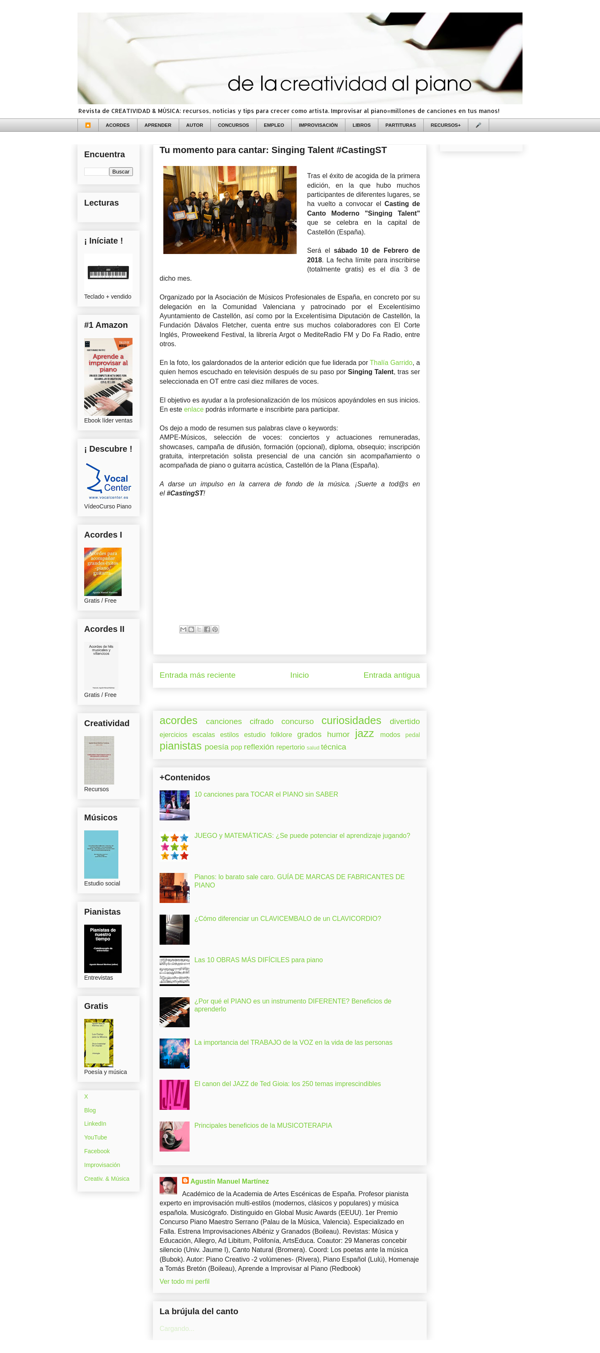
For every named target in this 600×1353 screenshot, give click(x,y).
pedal (412, 735)
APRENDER (158, 125)
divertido (405, 721)
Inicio (299, 675)
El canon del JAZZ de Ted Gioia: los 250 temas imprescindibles (287, 1083)
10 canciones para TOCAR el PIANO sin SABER (266, 794)
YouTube (95, 1137)
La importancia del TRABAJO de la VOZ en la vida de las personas (293, 1042)
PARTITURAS (400, 125)
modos (390, 734)
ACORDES (118, 125)
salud (313, 747)
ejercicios (174, 734)
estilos (229, 734)
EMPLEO (274, 125)
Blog (90, 1110)
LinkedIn (95, 1123)
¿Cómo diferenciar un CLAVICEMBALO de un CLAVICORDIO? (287, 918)
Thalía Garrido (391, 362)
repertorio (290, 747)
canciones (224, 721)
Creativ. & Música (107, 1178)
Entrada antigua (392, 675)
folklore (281, 734)
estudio (255, 734)
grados (309, 734)
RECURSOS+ (446, 125)
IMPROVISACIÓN (318, 125)
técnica (333, 746)
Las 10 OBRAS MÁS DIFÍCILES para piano (258, 959)
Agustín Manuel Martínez (229, 1181)
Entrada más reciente (197, 675)
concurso (297, 721)
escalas (203, 734)
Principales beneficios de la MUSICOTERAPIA (263, 1125)
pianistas (181, 746)
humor (338, 734)
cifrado (262, 721)
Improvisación (102, 1165)
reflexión (259, 746)
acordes (179, 720)
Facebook (97, 1151)
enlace (194, 409)
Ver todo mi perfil (185, 1281)
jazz (364, 733)
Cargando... (177, 1328)
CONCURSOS (233, 125)
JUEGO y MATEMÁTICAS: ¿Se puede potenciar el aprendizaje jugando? (302, 835)
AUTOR (194, 125)
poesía (217, 746)
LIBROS (361, 125)
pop (236, 747)
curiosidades (352, 720)
